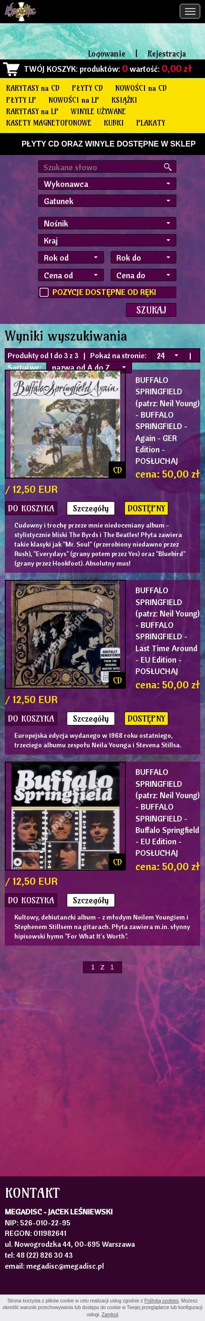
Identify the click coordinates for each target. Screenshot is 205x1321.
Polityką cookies (161, 1300)
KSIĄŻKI (124, 100)
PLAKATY (150, 122)
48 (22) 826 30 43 (44, 1255)
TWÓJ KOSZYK (50, 69)
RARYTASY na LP (32, 111)
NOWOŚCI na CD (141, 88)
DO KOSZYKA (31, 508)
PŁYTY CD (87, 88)
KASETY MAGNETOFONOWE (49, 122)
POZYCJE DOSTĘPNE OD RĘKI (104, 292)
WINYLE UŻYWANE (98, 111)
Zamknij (110, 1314)
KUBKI (114, 122)
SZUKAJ (151, 310)
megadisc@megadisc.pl (65, 1266)
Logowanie (106, 54)
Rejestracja (166, 54)
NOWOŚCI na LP (74, 100)
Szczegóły (91, 508)
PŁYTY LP (21, 100)
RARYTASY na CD (33, 88)
